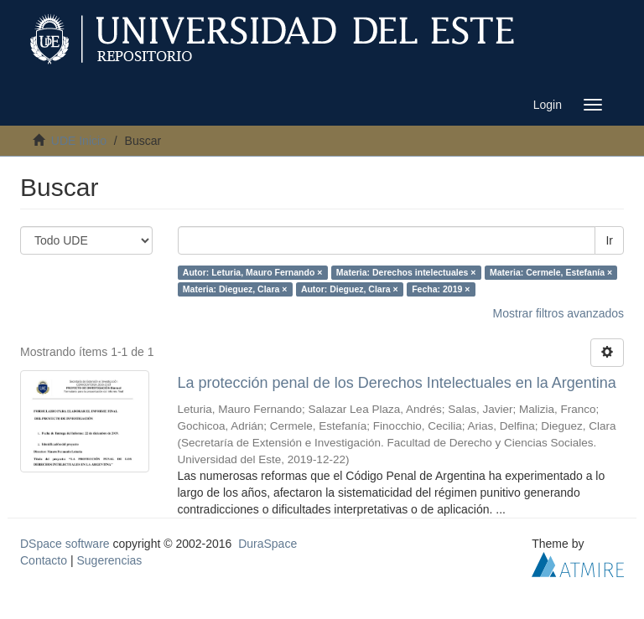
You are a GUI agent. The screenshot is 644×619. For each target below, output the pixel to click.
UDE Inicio (78, 140)
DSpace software (65, 543)
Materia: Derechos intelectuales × (406, 272)
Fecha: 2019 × (441, 289)
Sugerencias (109, 560)
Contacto (43, 560)
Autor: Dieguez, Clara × (349, 289)
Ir (609, 240)
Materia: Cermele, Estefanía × (551, 272)
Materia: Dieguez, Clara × (235, 289)
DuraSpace (267, 543)
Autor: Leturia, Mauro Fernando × (253, 272)
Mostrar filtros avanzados (558, 313)
